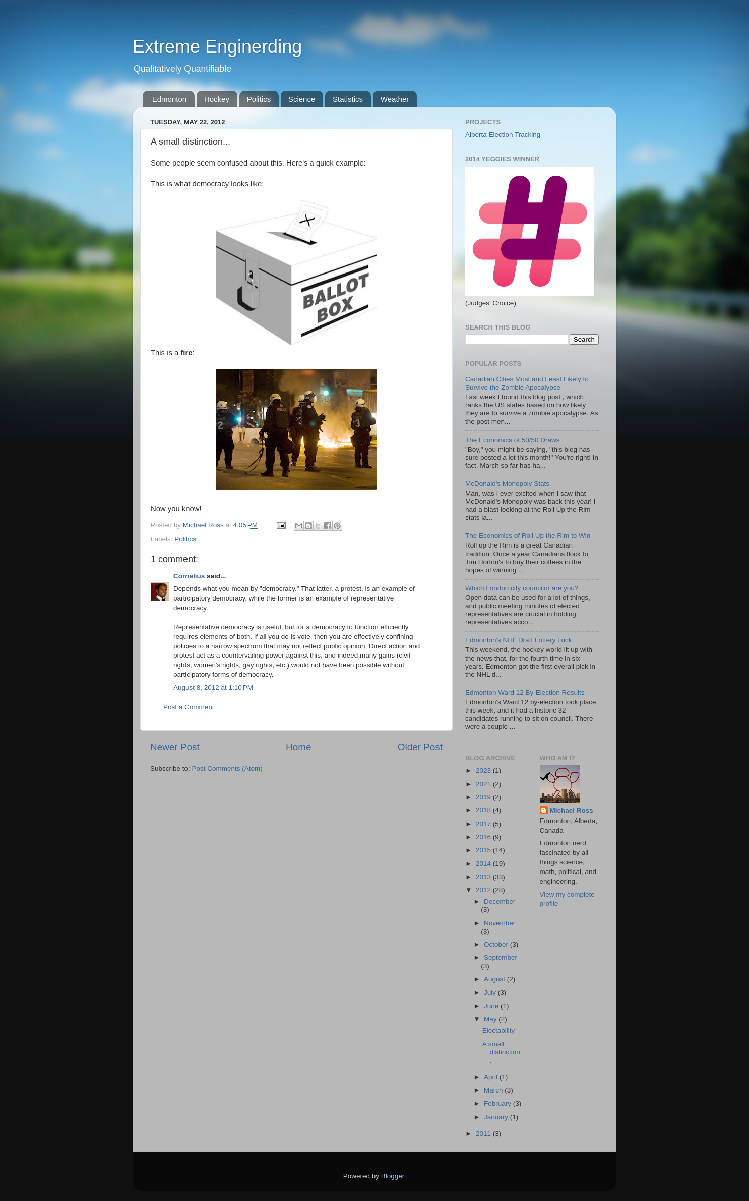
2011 (484, 1133)
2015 (484, 850)
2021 (484, 784)
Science (301, 99)
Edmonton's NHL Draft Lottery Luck (518, 640)
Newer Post (175, 747)
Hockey (216, 99)
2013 (484, 877)
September (500, 957)
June (492, 1006)
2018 (484, 810)
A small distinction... (503, 1052)
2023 (484, 770)
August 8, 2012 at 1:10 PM (213, 687)
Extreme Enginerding (217, 46)
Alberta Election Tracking (502, 134)
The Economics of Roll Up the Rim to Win (527, 535)
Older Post (420, 747)
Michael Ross (571, 810)
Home (298, 747)
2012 (484, 890)
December (499, 901)
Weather (395, 99)
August (495, 979)
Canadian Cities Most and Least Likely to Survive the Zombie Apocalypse (527, 383)
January (497, 1117)
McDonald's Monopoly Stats (507, 483)
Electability (498, 1030)
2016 (484, 837)
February (498, 1103)
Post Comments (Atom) (227, 768)
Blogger (392, 1176)
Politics (259, 99)
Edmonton (169, 99)
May (491, 1019)
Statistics (348, 99)
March (494, 1090)
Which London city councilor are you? (521, 588)
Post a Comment (188, 707)
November (499, 923)
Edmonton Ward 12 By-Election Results (525, 692)
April (492, 1077)
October (497, 944)
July (491, 992)
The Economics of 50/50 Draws (512, 440)
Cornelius (189, 576)
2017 (484, 824)
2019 (484, 797)
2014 (484, 863)
